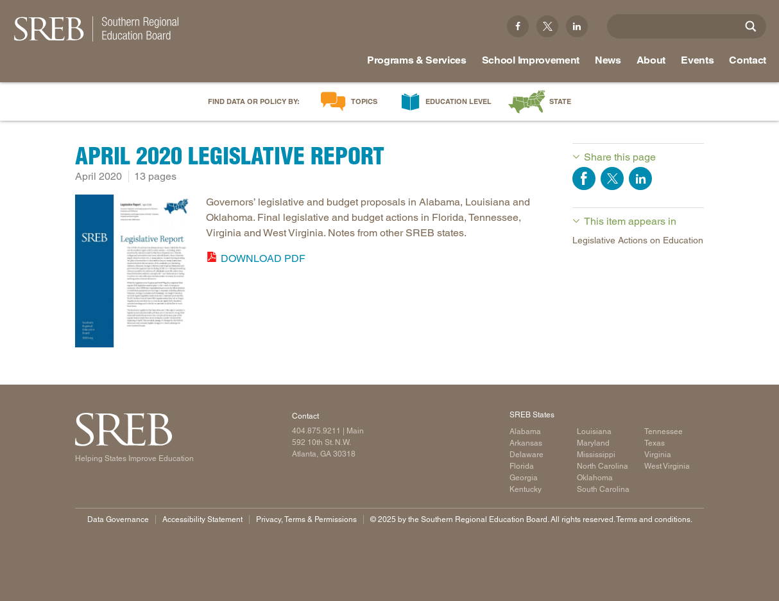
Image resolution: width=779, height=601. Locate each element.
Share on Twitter (612, 178)
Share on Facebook (583, 178)
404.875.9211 (316, 430)
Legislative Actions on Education (637, 240)
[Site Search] (750, 26)
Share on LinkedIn (640, 178)
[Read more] (134, 273)
